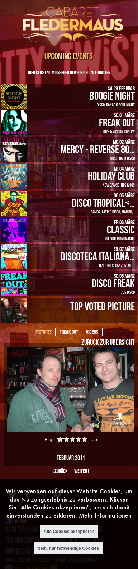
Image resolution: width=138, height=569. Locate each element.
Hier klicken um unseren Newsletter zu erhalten (69, 72)
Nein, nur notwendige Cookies (68, 548)
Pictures (43, 332)
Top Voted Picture (102, 306)
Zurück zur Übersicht (107, 342)
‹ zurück (60, 471)
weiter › (81, 471)
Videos (92, 332)
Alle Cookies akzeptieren (69, 531)
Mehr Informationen (105, 515)
